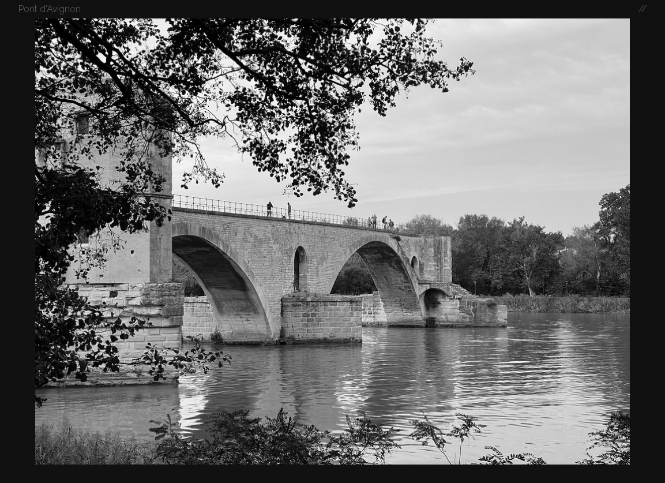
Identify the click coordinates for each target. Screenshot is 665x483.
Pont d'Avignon (49, 8)
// (642, 8)
